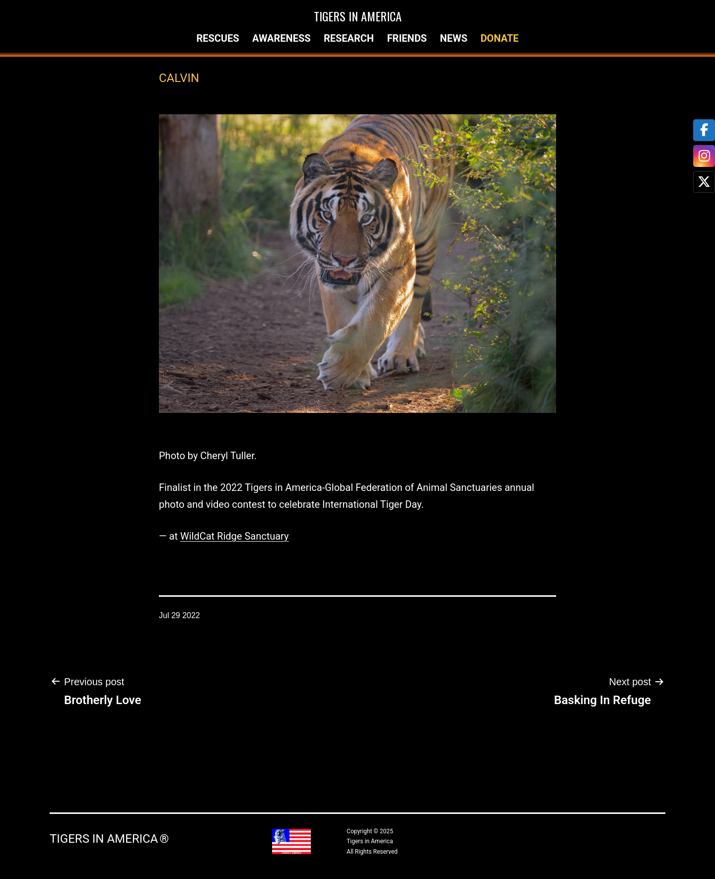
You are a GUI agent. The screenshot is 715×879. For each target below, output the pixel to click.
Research (349, 38)
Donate (500, 38)
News (453, 38)
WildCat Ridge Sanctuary (234, 536)
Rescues (217, 38)
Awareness (281, 38)
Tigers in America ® (109, 839)
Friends (407, 38)
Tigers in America (358, 16)
